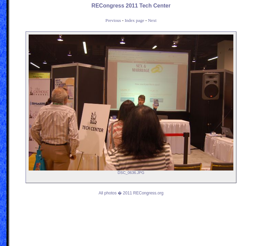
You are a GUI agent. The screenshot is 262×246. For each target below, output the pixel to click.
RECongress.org (148, 193)
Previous (113, 20)
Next (152, 20)
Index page (134, 20)
